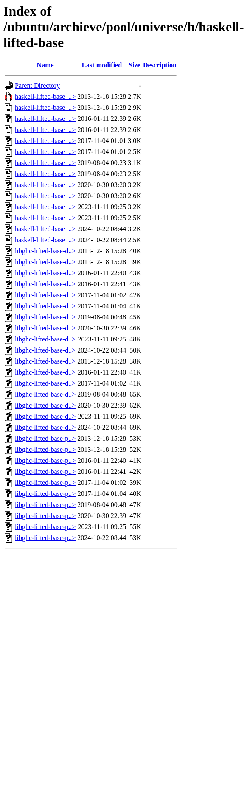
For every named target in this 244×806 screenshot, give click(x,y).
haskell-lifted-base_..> (45, 96)
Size (134, 65)
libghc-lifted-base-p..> (45, 438)
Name (45, 65)
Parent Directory (37, 85)
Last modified (101, 65)
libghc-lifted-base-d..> (45, 251)
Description (160, 65)
